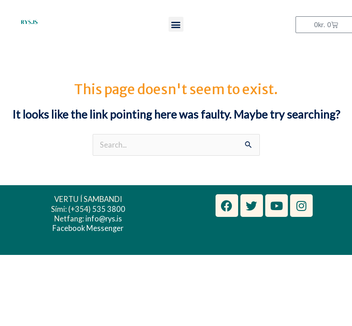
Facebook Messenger (87, 228)
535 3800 (108, 209)
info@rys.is (103, 218)
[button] (176, 24)
